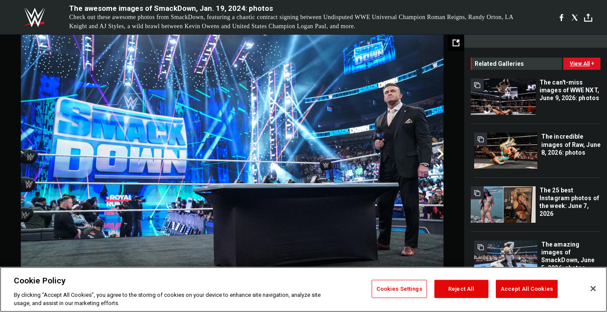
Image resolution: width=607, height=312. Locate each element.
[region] (303, 289)
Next (439, 154)
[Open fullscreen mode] (456, 43)
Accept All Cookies (527, 289)
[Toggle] (588, 17)
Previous (24, 154)
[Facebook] (561, 17)
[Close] (593, 288)
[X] (574, 17)
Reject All (461, 289)
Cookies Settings (399, 289)
